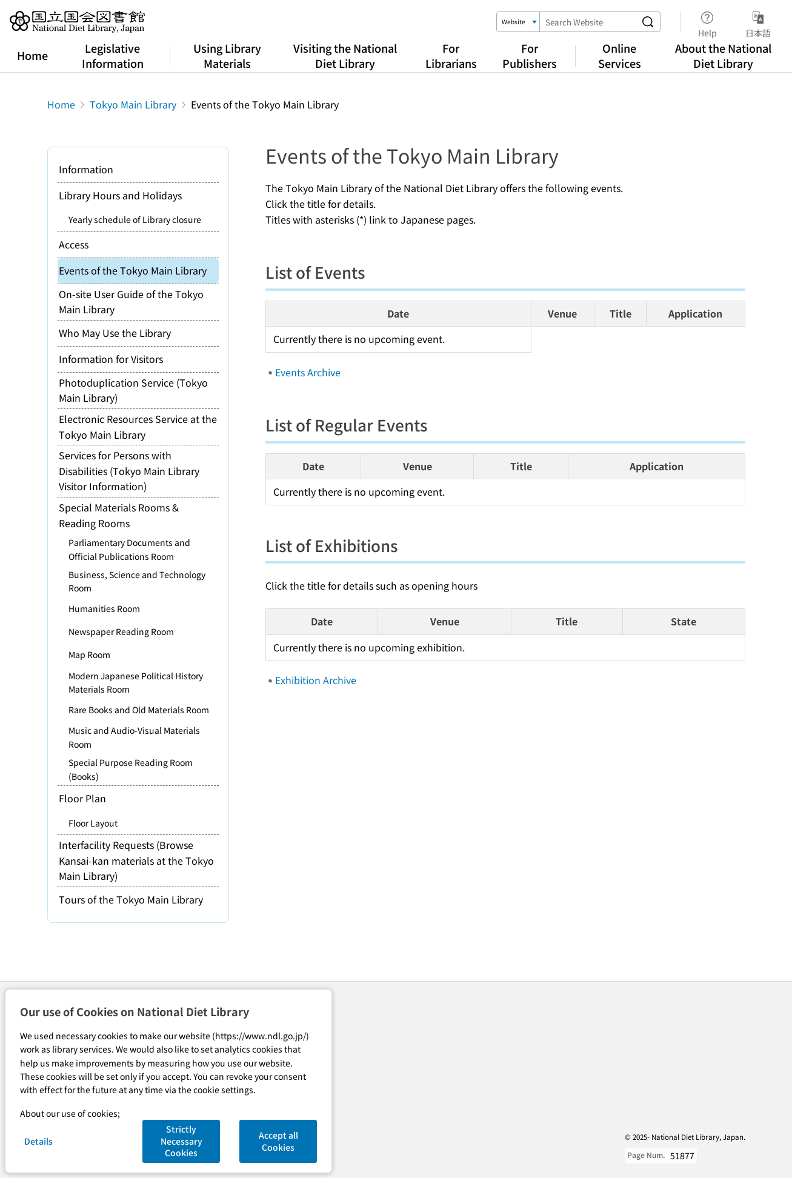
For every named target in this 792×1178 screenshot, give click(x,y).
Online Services (619, 55)
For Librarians (451, 55)
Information (86, 169)
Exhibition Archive (315, 680)
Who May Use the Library (115, 332)
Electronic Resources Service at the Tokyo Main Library (138, 426)
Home (32, 55)
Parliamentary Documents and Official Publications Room (129, 549)
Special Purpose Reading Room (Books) (130, 769)
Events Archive (308, 372)
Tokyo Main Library (133, 104)
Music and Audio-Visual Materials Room (134, 737)
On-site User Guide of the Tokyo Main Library (131, 302)
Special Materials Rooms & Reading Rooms (119, 515)
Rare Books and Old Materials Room (138, 710)
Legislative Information (113, 55)
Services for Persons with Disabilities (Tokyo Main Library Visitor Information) (129, 470)
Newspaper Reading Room (121, 631)
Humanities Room (104, 608)
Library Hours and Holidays (120, 195)
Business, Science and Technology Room (136, 581)
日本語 (758, 22)
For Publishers (529, 55)
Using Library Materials (227, 55)
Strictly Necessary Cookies (181, 1141)
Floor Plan (82, 798)
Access (73, 244)
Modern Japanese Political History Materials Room (135, 682)
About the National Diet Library (723, 55)
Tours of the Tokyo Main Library (131, 899)
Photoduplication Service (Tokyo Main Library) (133, 390)
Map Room (89, 654)
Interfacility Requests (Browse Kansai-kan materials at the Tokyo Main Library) (136, 860)
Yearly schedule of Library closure (134, 219)
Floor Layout (93, 823)
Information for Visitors (111, 358)
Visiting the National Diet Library (345, 55)
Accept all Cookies (278, 1141)
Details (38, 1141)
